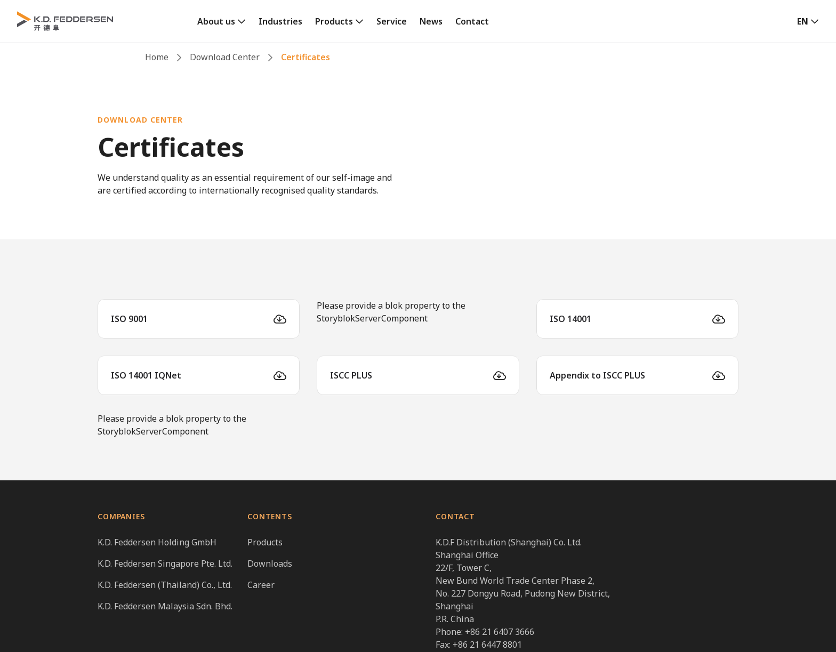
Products (334, 21)
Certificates (305, 57)
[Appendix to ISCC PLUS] (637, 375)
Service (391, 21)
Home (156, 57)
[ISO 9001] (199, 319)
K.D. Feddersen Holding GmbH (157, 542)
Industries (280, 21)
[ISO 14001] (637, 319)
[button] (808, 21)
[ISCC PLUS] (418, 375)
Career (261, 585)
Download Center (225, 57)
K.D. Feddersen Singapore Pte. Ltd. (165, 563)
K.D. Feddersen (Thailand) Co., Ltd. (165, 585)
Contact (472, 21)
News (431, 21)
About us (216, 21)
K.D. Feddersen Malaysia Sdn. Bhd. (165, 606)
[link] (221, 21)
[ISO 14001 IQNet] (199, 375)
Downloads (269, 563)
